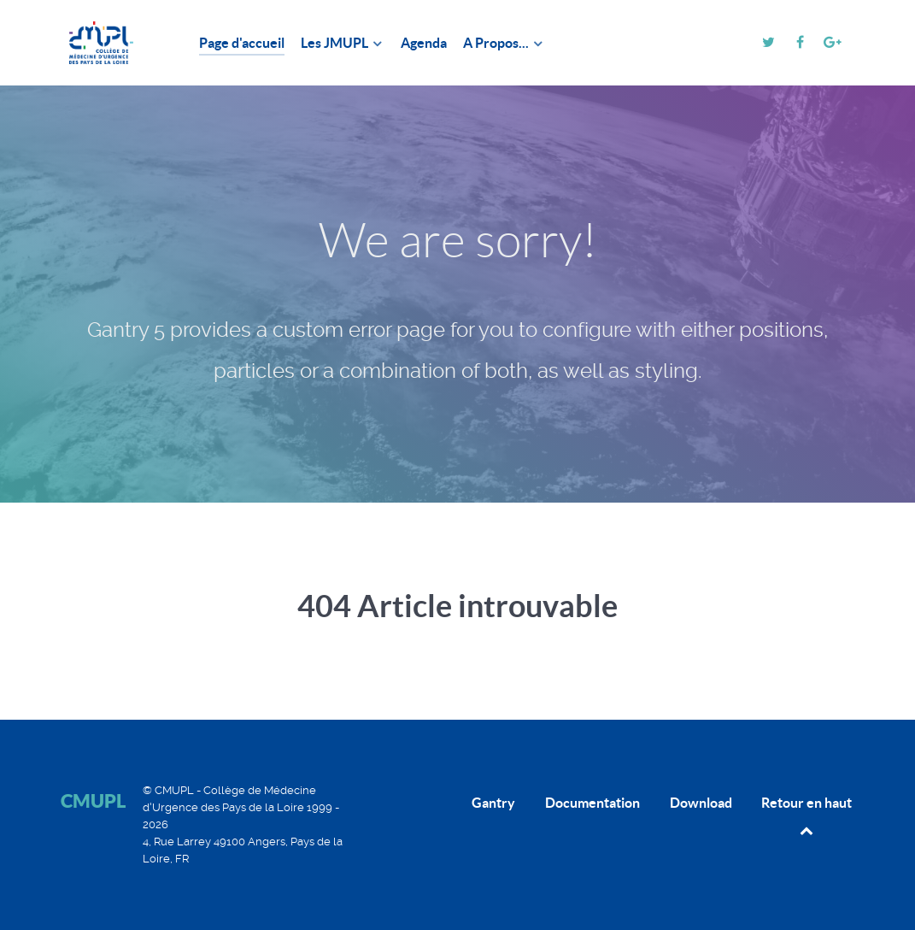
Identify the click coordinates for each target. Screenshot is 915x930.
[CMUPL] (109, 42)
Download (701, 802)
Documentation (592, 802)
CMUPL (93, 800)
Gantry (493, 802)
